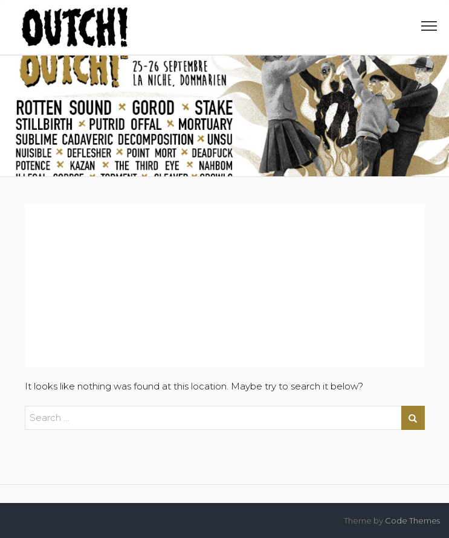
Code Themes (412, 520)
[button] (429, 28)
